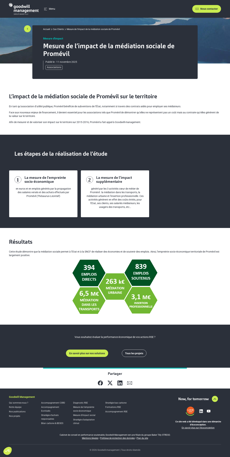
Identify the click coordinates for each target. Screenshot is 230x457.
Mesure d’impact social (84, 415)
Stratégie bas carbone (115, 403)
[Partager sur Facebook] (100, 383)
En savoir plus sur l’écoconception (198, 428)
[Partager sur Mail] (129, 383)
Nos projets (14, 416)
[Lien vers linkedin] (201, 411)
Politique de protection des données (117, 438)
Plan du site (142, 438)
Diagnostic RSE (80, 403)
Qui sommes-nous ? (18, 403)
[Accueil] (24, 9)
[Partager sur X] (110, 383)
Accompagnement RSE (116, 411)
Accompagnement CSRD (53, 403)
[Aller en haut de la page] (215, 399)
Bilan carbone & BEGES (52, 423)
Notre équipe (15, 407)
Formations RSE (113, 407)
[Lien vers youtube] (208, 411)
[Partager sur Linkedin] (120, 383)
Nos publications (17, 411)
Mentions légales (90, 438)
